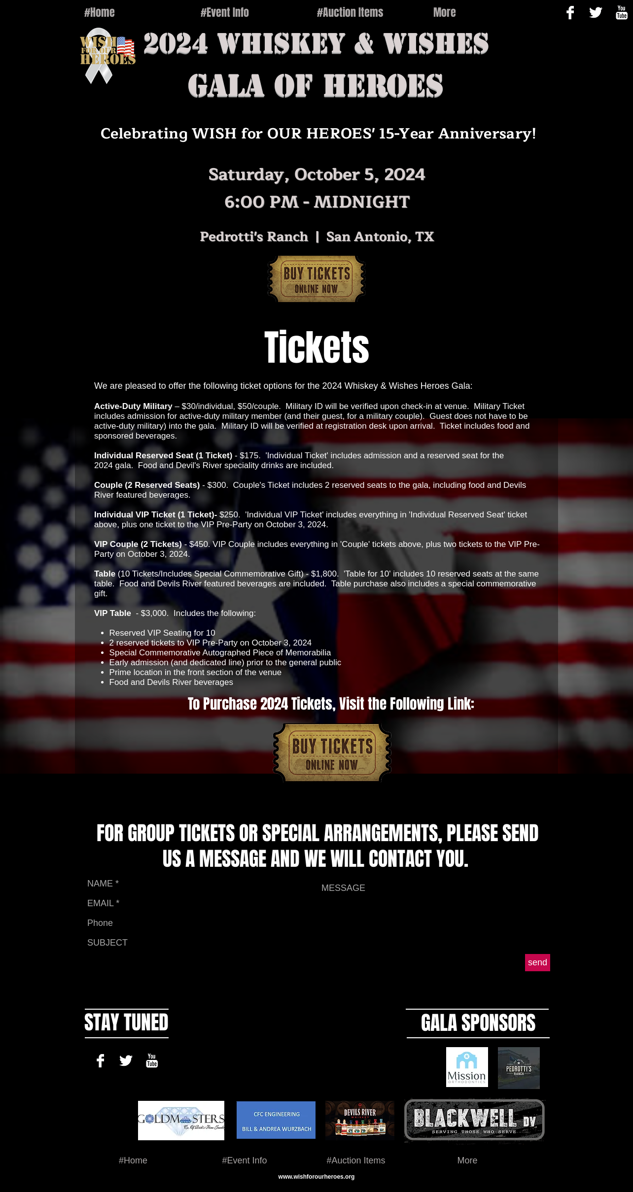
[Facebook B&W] (570, 12)
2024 (175, 43)
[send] (537, 962)
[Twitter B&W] (595, 12)
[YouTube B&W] (151, 1060)
